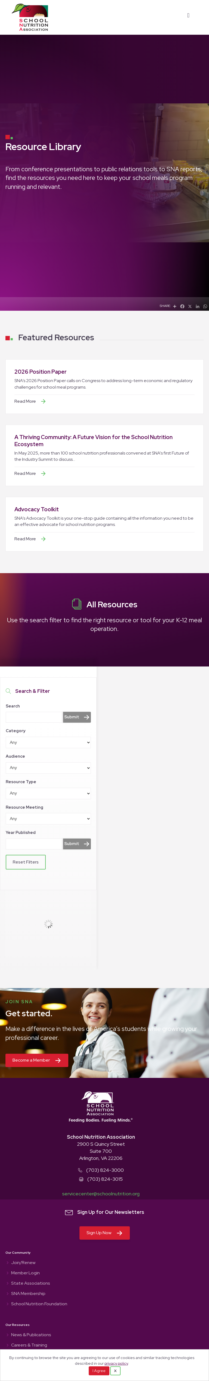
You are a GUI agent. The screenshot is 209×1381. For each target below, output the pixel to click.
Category (15, 731)
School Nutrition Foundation (39, 1304)
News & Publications (31, 1335)
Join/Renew (23, 1263)
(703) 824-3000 (105, 1170)
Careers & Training (29, 1345)
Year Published (21, 832)
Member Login (25, 1273)
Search (13, 706)
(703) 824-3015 (105, 1179)
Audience (15, 756)
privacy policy (116, 1363)
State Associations (30, 1283)
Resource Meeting (24, 807)
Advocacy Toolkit (36, 509)
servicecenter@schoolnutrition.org (101, 1193)
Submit (71, 717)
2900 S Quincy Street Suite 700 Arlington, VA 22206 (101, 1151)
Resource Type (21, 782)
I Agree (99, 1370)
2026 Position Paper (40, 371)
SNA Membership (28, 1293)
